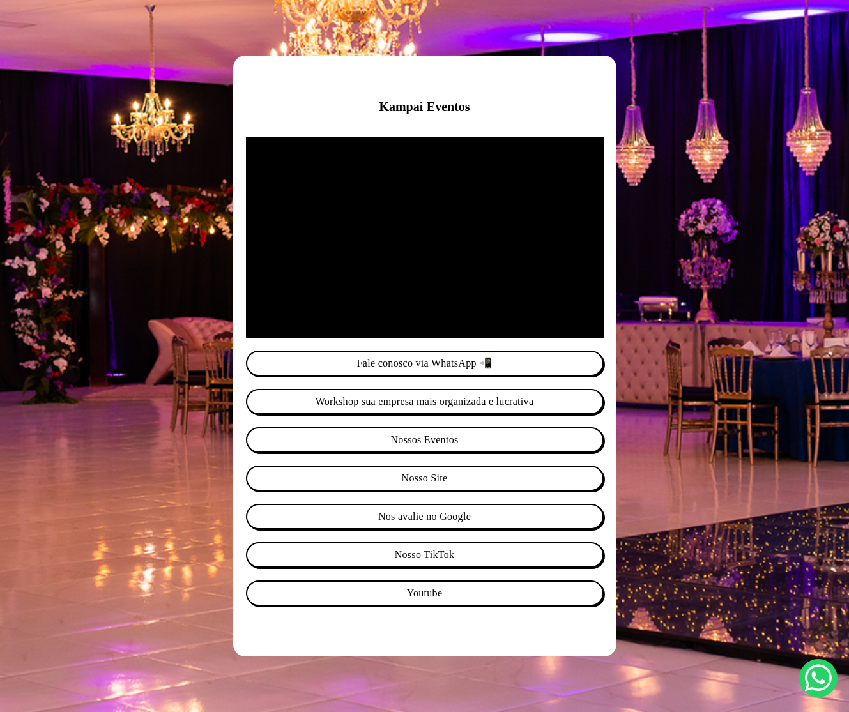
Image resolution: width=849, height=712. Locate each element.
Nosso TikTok (425, 554)
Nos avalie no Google (424, 516)
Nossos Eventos (425, 439)
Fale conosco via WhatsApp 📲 (425, 363)
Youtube (425, 592)
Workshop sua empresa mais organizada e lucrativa (425, 401)
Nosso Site (425, 478)
